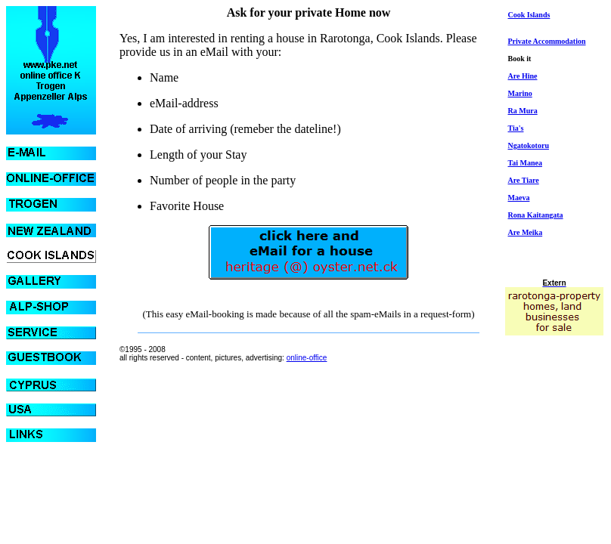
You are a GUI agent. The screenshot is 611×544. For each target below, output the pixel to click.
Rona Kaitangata (535, 215)
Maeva (519, 197)
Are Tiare (523, 180)
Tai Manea (525, 163)
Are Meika (525, 232)
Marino (520, 93)
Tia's (516, 128)
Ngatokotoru (528, 145)
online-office (307, 358)
